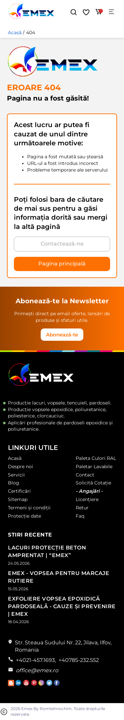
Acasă (14, 32)
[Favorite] (86, 12)
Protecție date (24, 516)
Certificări (19, 491)
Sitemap (17, 499)
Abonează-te (62, 334)
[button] (73, 12)
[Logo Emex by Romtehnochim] (41, 385)
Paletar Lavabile (94, 466)
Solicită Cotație (93, 482)
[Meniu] (111, 12)
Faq (80, 516)
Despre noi (20, 466)
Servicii (16, 474)
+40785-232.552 (79, 660)
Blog (13, 482)
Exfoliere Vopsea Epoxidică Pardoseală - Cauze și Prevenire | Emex (62, 606)
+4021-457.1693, (36, 660)
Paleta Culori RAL (96, 458)
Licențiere (87, 499)
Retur (82, 507)
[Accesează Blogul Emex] (12, 684)
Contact (85, 474)
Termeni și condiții (29, 507)
